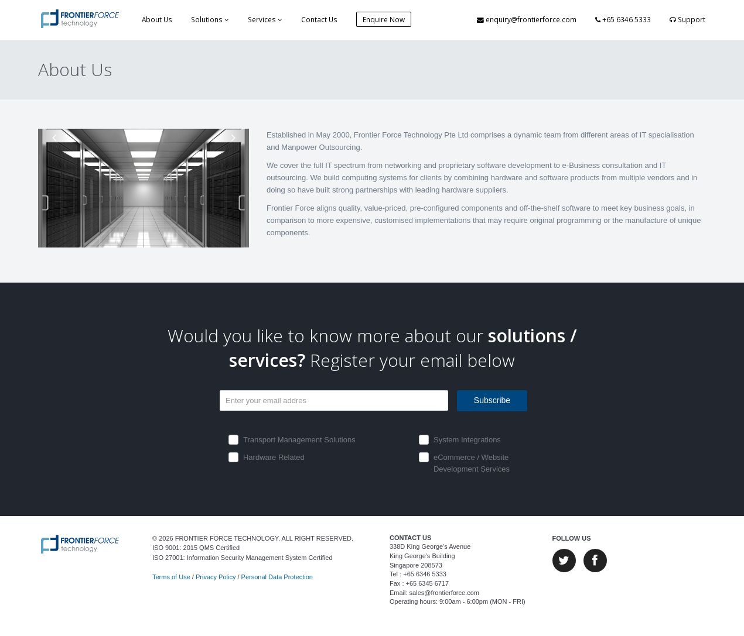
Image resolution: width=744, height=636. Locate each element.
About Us (157, 19)
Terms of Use (171, 576)
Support (687, 19)
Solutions (210, 19)
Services (265, 19)
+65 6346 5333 (623, 19)
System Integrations (467, 439)
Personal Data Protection (277, 576)
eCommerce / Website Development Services (472, 463)
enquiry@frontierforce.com (526, 19)
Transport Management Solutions (299, 439)
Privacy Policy (216, 576)
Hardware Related (274, 457)
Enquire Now (384, 19)
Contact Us (319, 19)
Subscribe (492, 400)
